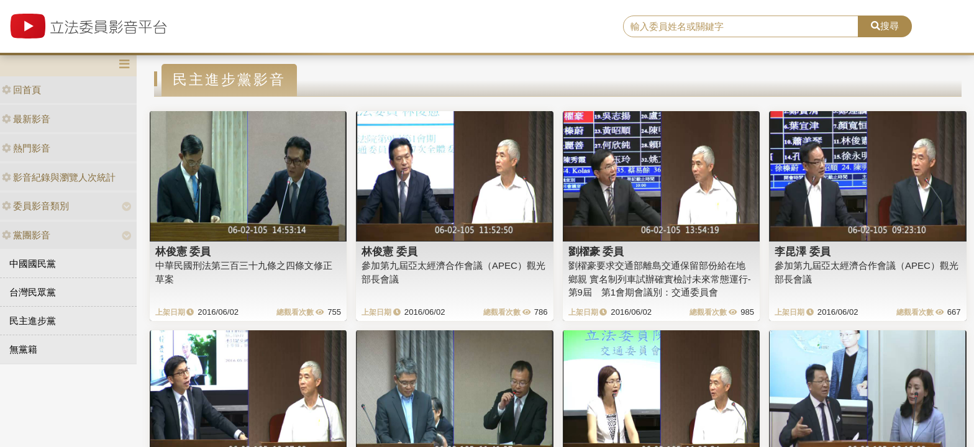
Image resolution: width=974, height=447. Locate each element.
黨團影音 (26, 235)
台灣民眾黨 (32, 292)
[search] (741, 27)
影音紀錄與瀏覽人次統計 (59, 177)
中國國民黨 (32, 263)
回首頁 (21, 89)
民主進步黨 (32, 320)
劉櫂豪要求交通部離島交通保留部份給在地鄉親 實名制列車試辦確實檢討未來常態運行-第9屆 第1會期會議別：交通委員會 (659, 278)
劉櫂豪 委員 (596, 251)
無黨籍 (23, 349)
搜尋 (885, 25)
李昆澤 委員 (803, 251)
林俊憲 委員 (183, 251)
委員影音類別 (35, 206)
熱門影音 (26, 148)
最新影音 (26, 119)
